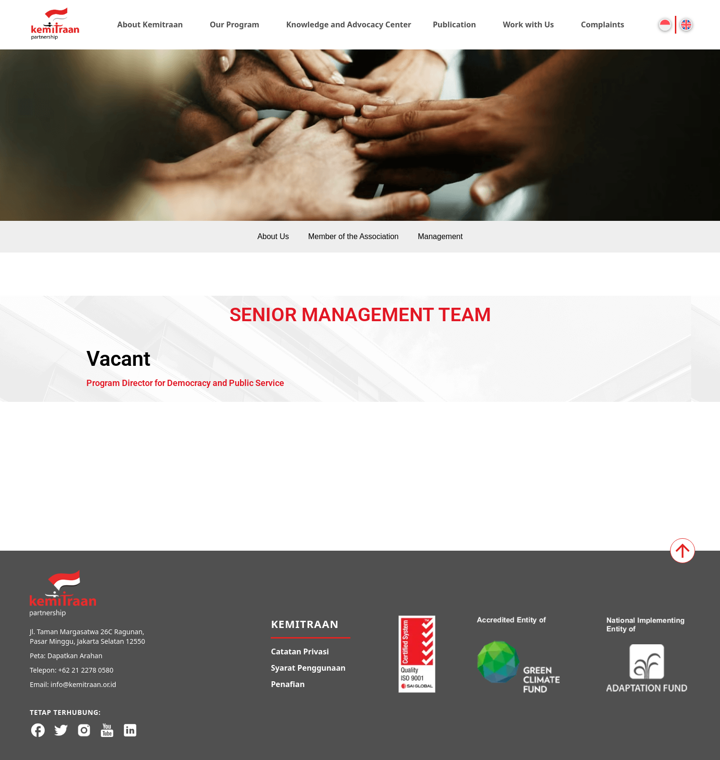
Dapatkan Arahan (75, 655)
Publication (454, 24)
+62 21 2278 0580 (85, 670)
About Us (273, 236)
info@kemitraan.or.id (83, 684)
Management (440, 236)
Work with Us (528, 24)
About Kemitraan (150, 24)
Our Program (234, 24)
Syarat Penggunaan (308, 668)
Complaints (602, 24)
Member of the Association (353, 236)
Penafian (287, 684)
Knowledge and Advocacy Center (348, 24)
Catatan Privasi (300, 651)
